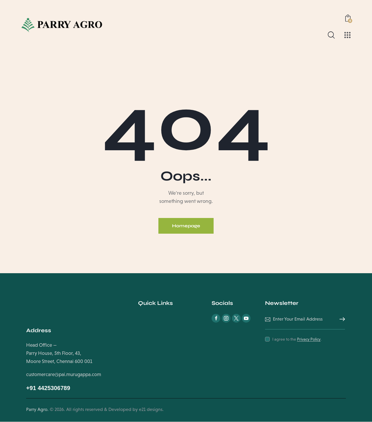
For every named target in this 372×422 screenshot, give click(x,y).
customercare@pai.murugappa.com (63, 375)
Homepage (186, 226)
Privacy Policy (309, 339)
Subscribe (340, 319)
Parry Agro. (37, 409)
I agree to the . (296, 339)
